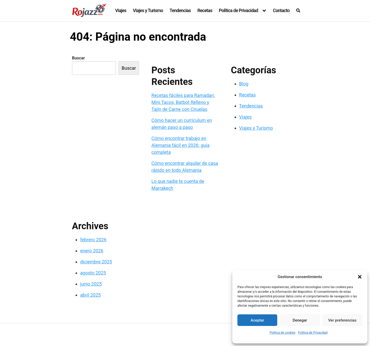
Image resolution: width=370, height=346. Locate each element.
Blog (243, 83)
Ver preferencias (342, 320)
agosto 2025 (93, 273)
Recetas (204, 10)
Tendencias (180, 10)
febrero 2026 (93, 239)
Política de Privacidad (313, 332)
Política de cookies (282, 332)
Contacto (281, 10)
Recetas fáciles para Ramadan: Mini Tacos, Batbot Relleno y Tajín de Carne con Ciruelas (183, 102)
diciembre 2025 (96, 261)
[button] (359, 276)
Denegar (300, 320)
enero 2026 (91, 250)
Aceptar (257, 320)
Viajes (120, 10)
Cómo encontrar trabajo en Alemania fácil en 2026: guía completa (180, 145)
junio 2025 (91, 284)
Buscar (78, 58)
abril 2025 (90, 295)
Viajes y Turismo (148, 10)
